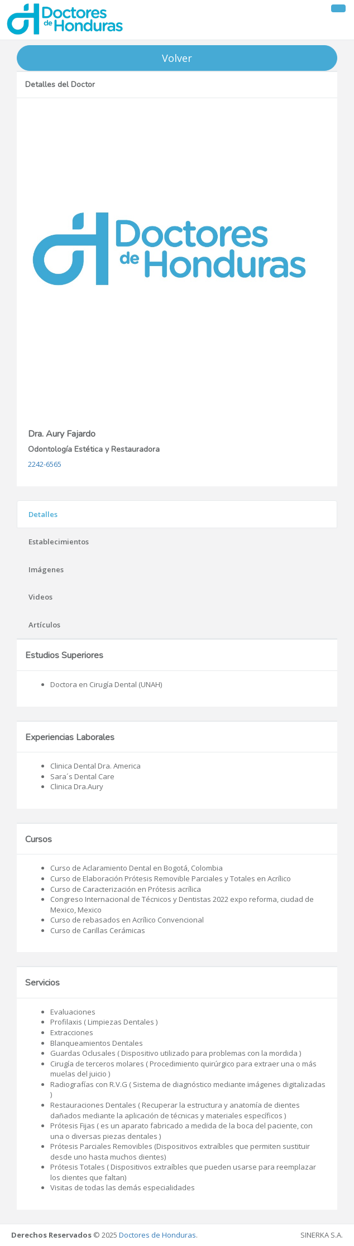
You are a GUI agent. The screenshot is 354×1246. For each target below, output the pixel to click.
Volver (177, 58)
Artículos (44, 625)
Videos (40, 597)
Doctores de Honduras (157, 1235)
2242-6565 (44, 464)
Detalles (43, 514)
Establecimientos (58, 542)
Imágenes (46, 569)
